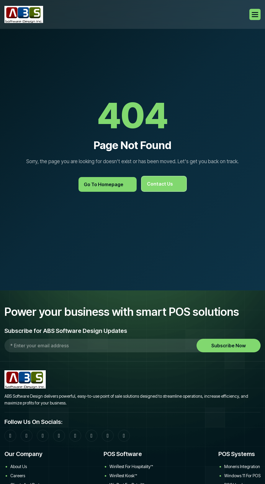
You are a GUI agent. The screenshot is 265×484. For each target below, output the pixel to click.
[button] (255, 14)
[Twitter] (75, 436)
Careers (17, 475)
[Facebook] (10, 436)
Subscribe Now (228, 345)
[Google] (43, 436)
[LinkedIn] (59, 436)
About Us (18, 466)
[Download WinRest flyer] (108, 436)
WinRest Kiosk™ (123, 475)
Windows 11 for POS (242, 475)
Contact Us (160, 184)
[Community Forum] (26, 436)
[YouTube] (91, 436)
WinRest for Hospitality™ (131, 466)
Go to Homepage (103, 184)
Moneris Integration (242, 466)
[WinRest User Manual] (124, 436)
